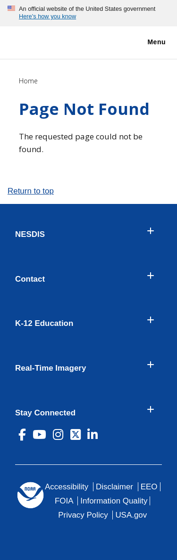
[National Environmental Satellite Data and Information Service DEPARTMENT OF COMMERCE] (35, 41)
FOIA (64, 500)
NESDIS (30, 234)
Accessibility (66, 486)
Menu (146, 42)
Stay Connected (45, 413)
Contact (30, 279)
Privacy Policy (83, 515)
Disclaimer (114, 486)
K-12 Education (44, 323)
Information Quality (113, 500)
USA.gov (131, 515)
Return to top (31, 191)
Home (28, 80)
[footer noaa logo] (30, 495)
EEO (149, 486)
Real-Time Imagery (50, 368)
